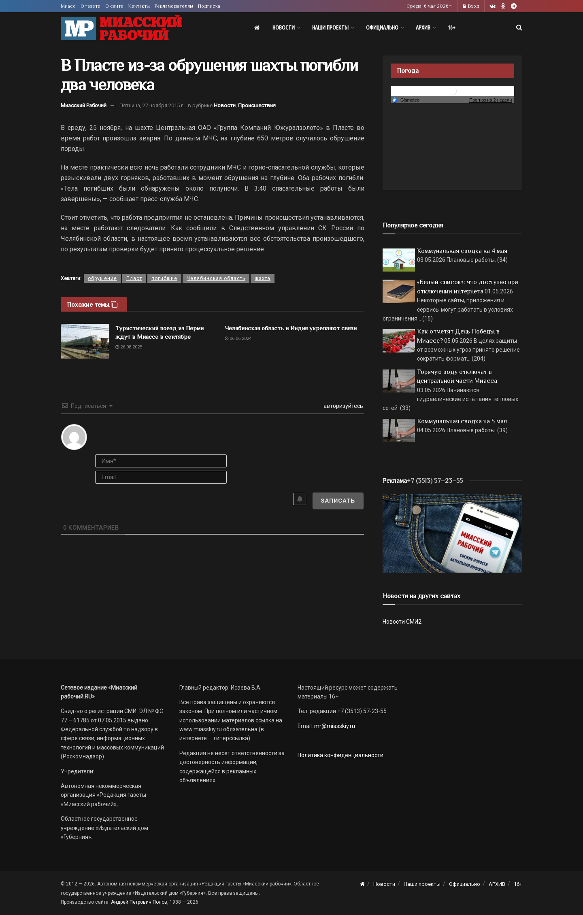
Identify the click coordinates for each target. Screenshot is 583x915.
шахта (262, 278)
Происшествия (257, 105)
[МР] (452, 533)
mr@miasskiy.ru (334, 726)
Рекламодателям (174, 6)
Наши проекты (330, 27)
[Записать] (338, 501)
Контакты (139, 6)
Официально (382, 27)
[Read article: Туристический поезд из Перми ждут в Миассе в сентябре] (85, 341)
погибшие (164, 278)
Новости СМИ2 (402, 621)
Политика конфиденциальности (340, 755)
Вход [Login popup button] (471, 6)
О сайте (114, 6)
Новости (283, 27)
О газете (90, 6)
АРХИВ (423, 27)
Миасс (68, 6)
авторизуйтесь (342, 406)
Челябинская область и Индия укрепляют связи (291, 328)
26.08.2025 (128, 347)
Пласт (134, 278)
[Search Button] (519, 27)
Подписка (209, 6)
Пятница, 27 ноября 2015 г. (151, 105)
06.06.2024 (238, 338)
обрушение (102, 278)
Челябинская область (216, 278)
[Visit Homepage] (121, 27)
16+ (451, 27)
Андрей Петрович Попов (139, 902)
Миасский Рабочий (83, 105)
